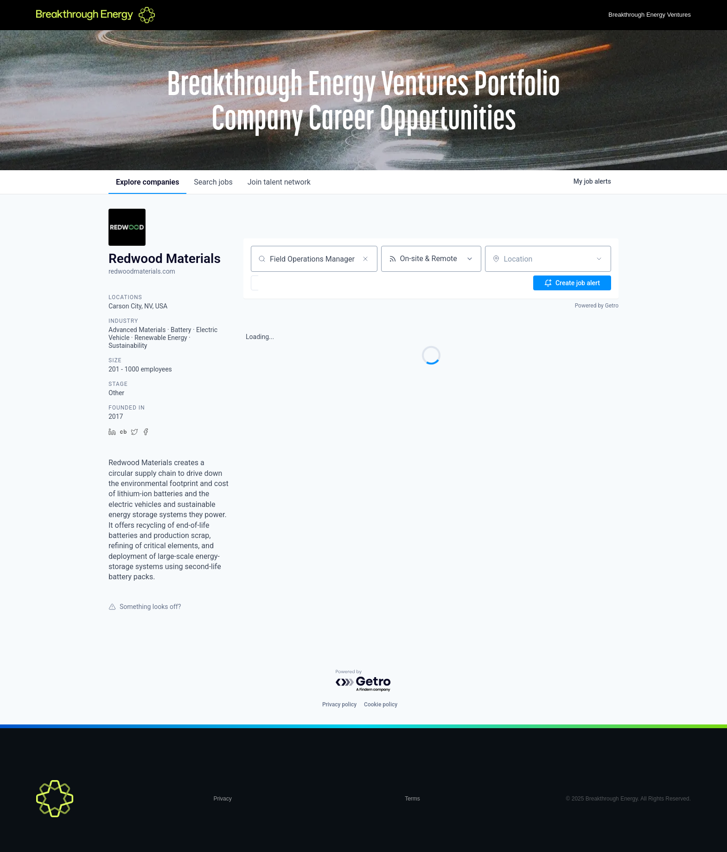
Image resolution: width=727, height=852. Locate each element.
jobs (213, 182)
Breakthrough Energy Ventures (649, 14)
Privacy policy (339, 704)
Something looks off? (144, 606)
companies (147, 182)
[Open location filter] (599, 259)
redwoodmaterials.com (141, 271)
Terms (412, 798)
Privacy (222, 798)
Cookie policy (380, 704)
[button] (281, 282)
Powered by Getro (597, 305)
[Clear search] (365, 259)
